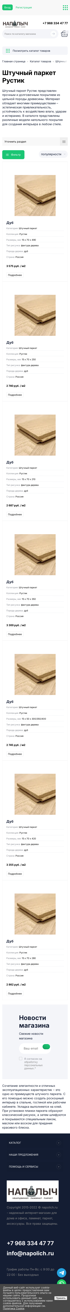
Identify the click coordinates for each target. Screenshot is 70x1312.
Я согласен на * (33, 1063)
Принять (61, 1298)
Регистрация (24, 7)
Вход (7, 7)
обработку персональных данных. (33, 1065)
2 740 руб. (35, 387)
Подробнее (15, 275)
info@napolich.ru (30, 1253)
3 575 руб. (35, 267)
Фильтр (13, 154)
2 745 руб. (35, 746)
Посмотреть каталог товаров (28, 51)
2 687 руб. (35, 507)
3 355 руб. (35, 866)
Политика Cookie (13, 1308)
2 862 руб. (35, 986)
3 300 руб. (35, 627)
